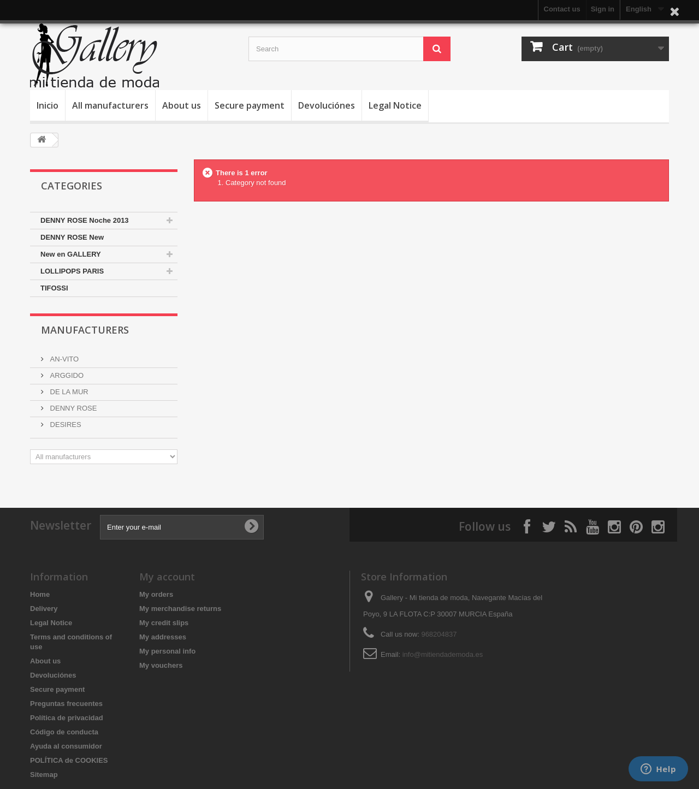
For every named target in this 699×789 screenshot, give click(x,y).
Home (40, 594)
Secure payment (250, 105)
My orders (156, 594)
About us (181, 105)
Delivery (44, 608)
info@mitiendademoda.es (442, 654)
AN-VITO (63, 359)
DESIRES (64, 424)
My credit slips (163, 623)
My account (167, 576)
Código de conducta (64, 732)
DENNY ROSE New (72, 237)
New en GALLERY (70, 254)
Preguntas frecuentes (66, 703)
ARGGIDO (66, 375)
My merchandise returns (180, 608)
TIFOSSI (54, 288)
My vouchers (160, 665)
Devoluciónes (326, 105)
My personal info (167, 651)
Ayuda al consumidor (66, 746)
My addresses (162, 637)
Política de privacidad (66, 718)
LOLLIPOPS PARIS (72, 271)
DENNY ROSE (72, 408)
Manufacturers (85, 329)
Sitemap (44, 774)
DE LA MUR (68, 392)
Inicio (47, 105)
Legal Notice (395, 105)
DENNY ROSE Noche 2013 (84, 220)
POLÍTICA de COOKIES (69, 760)
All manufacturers (110, 105)
